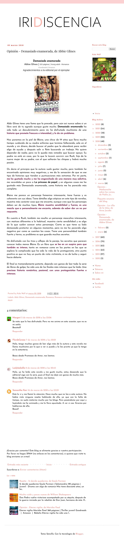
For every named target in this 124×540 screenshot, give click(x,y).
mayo (101, 175)
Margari (16, 318)
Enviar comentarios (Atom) (33, 470)
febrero (102, 228)
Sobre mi (99, 273)
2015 (97, 246)
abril (100, 179)
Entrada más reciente (17, 465)
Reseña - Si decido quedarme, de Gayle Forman (42, 481)
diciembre (103, 145)
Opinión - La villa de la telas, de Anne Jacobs (106, 208)
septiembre (103, 158)
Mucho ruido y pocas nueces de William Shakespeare (45, 495)
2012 (98, 258)
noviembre (103, 149)
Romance (50, 297)
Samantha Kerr (19, 390)
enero (101, 232)
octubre (102, 154)
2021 (98, 129)
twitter (98, 287)
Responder (17, 331)
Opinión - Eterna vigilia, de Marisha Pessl (39, 507)
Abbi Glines (19, 297)
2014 (98, 250)
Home (98, 266)
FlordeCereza (18, 340)
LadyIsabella (18, 368)
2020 (98, 133)
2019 (98, 137)
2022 (98, 124)
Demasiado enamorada (35, 297)
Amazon (51, 67)
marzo (101, 183)
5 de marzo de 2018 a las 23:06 (36, 318)
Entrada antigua (78, 465)
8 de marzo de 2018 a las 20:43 (41, 368)
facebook (99, 283)
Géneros (99, 269)
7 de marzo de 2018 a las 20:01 (41, 340)
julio (100, 166)
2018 (97, 141)
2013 (97, 254)
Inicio (49, 465)
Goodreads (42, 67)
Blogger (79, 534)
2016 (98, 241)
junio (100, 171)
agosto (101, 162)
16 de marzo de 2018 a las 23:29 (43, 390)
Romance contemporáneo (65, 297)
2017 (97, 237)
